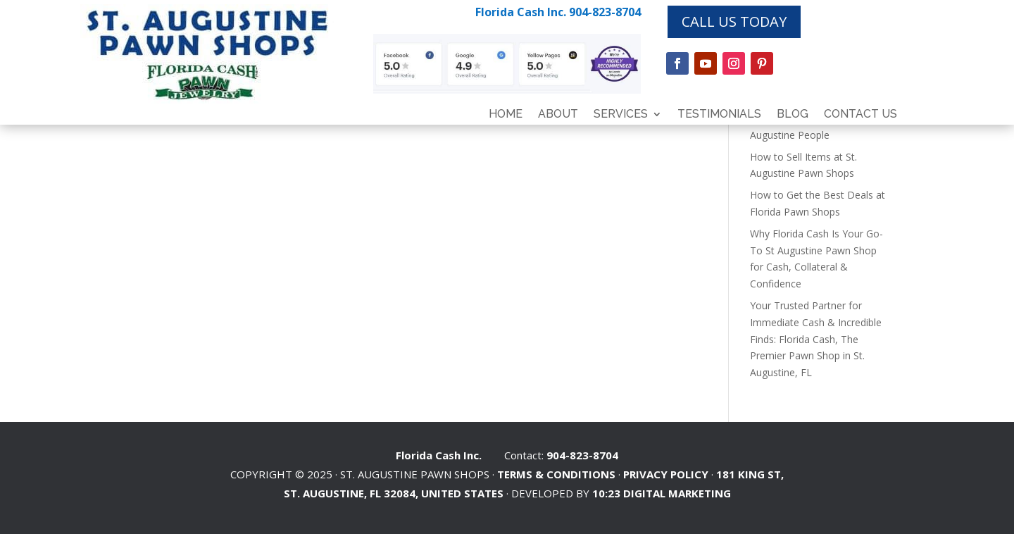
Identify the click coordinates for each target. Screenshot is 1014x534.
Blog (792, 114)
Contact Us (860, 114)
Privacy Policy (665, 474)
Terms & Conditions (556, 474)
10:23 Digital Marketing (661, 493)
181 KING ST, (750, 474)
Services (621, 114)
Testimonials (719, 114)
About (558, 114)
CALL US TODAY (734, 21)
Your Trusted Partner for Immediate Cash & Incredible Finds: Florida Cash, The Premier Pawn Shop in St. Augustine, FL (816, 339)
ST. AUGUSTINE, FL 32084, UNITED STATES (393, 493)
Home (505, 114)
